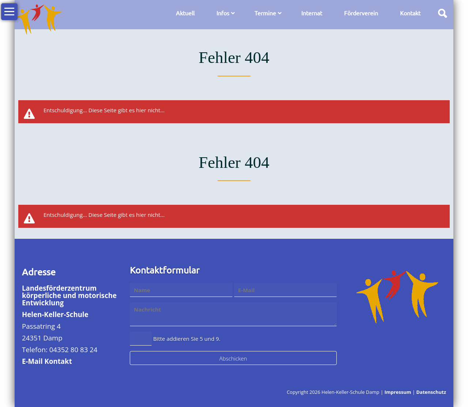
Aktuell (185, 12)
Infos (222, 12)
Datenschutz (431, 392)
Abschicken (233, 358)
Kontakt (410, 12)
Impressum (397, 392)
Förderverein (361, 12)
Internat (311, 12)
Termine (265, 12)
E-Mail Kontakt (47, 361)
